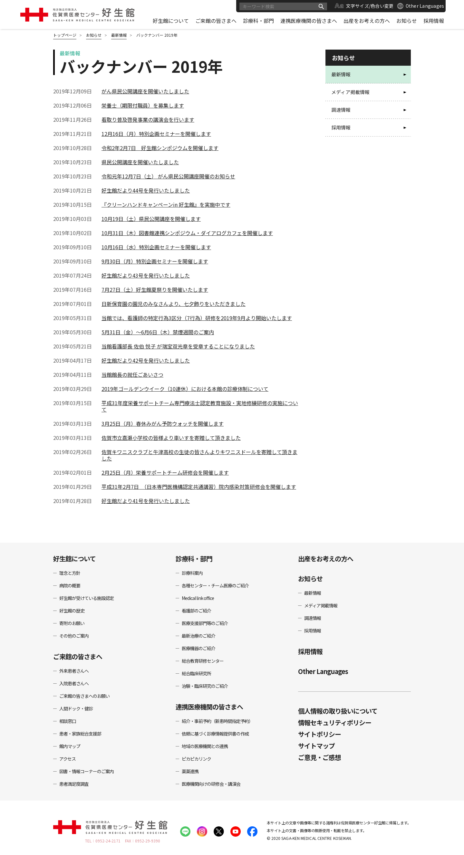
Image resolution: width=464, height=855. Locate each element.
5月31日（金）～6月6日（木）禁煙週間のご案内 (158, 332)
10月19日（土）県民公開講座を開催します (151, 218)
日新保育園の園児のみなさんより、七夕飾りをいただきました (174, 303)
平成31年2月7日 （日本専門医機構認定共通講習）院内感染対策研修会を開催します (199, 486)
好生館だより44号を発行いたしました (146, 190)
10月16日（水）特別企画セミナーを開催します (156, 247)
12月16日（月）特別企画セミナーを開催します (156, 133)
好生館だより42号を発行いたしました (146, 360)
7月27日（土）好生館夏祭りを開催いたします (155, 289)
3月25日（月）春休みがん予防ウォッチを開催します (163, 423)
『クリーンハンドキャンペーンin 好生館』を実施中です (166, 204)
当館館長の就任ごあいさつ (132, 374)
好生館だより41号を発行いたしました (146, 501)
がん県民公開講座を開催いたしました (145, 91)
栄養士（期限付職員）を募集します (143, 105)
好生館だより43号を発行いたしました (146, 275)
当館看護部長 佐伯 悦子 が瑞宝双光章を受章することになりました (178, 346)
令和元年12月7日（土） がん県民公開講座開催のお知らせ (168, 176)
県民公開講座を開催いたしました (140, 162)
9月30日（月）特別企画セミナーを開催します (155, 261)
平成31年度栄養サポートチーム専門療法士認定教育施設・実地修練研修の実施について (200, 406)
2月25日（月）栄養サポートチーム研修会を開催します (165, 472)
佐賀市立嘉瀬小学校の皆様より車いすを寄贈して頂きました (171, 437)
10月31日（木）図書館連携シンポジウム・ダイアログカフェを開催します (187, 233)
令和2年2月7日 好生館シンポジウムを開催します (160, 148)
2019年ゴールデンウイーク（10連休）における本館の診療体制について (185, 388)
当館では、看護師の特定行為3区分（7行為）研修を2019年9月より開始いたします (197, 318)
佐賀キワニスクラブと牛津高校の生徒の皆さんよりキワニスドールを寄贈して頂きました (199, 455)
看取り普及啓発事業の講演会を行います (148, 119)
